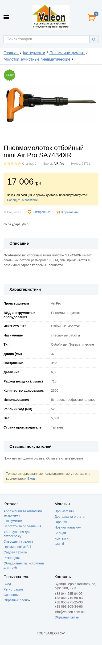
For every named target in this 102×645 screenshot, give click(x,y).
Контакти (61, 538)
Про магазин (64, 511)
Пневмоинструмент (67, 53)
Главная (11, 53)
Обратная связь (67, 617)
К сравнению (70, 212)
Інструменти (34, 53)
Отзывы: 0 (29, 163)
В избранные (41, 212)
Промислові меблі (17, 547)
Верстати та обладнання (22, 526)
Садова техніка (15, 552)
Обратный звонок (17, 600)
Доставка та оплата (70, 516)
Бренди (60, 533)
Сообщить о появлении (23, 200)
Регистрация (13, 589)
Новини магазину (68, 527)
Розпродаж (12, 558)
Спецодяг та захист (18, 541)
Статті (59, 544)
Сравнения (12, 595)
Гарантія (61, 522)
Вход (31, 478)
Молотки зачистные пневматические (37, 59)
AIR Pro (59, 163)
